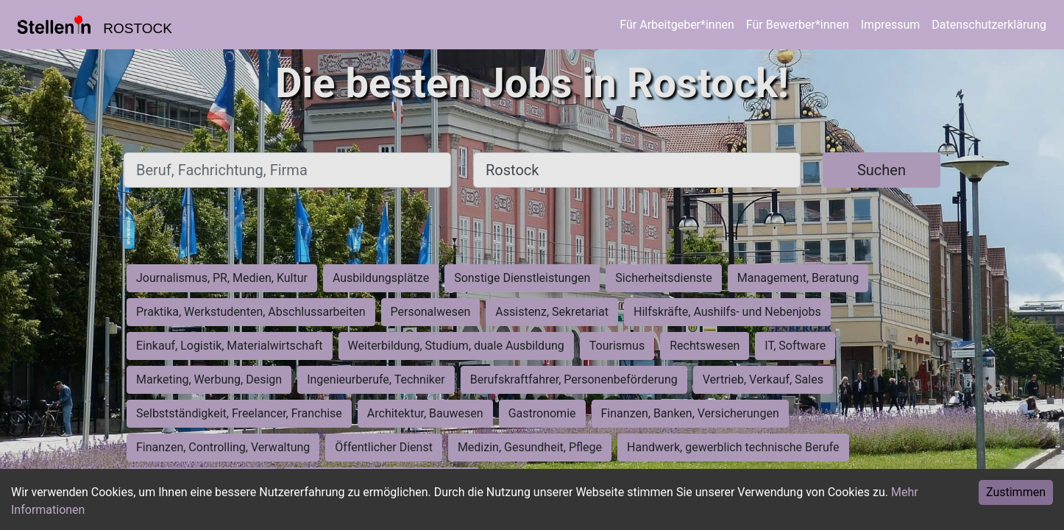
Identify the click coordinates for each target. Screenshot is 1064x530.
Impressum (891, 25)
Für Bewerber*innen (797, 25)
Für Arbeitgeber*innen (677, 25)
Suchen (881, 170)
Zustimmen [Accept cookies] (1016, 492)
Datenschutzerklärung (989, 25)
